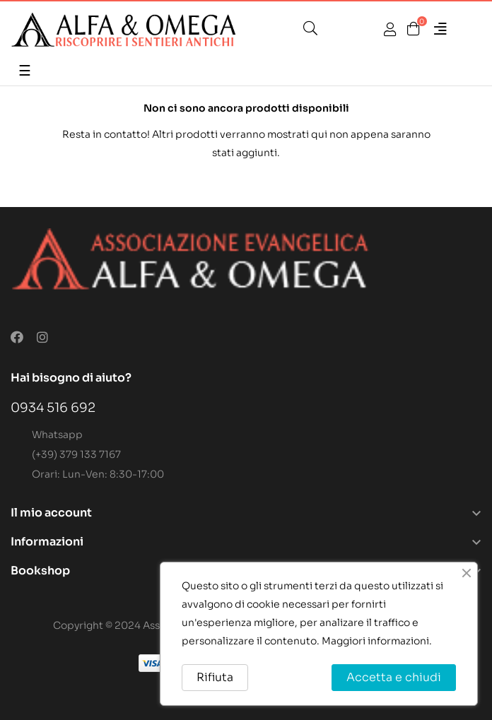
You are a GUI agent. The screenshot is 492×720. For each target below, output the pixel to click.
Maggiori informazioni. (377, 641)
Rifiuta (215, 677)
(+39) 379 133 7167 (76, 454)
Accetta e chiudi (393, 677)
